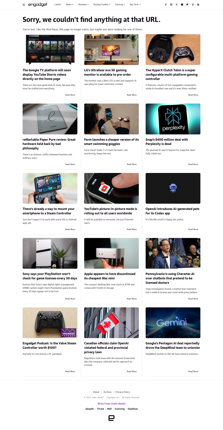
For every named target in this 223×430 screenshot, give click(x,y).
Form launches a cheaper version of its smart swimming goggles (111, 142)
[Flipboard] (187, 4)
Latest (57, 4)
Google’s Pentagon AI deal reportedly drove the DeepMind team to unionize (173, 345)
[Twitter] (177, 4)
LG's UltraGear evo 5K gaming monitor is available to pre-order (107, 72)
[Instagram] (171, 4)
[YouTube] (182, 4)
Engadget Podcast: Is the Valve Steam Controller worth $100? (49, 345)
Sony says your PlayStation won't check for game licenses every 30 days (50, 276)
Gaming (119, 4)
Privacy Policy (123, 392)
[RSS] (198, 4)
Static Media (97, 398)
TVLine (100, 409)
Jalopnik (89, 409)
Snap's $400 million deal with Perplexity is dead (167, 142)
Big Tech (134, 4)
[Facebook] (166, 4)
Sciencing (120, 409)
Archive (107, 392)
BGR (109, 409)
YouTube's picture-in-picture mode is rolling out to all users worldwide (110, 211)
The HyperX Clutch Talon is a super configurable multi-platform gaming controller (172, 75)
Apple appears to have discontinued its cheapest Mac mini (109, 276)
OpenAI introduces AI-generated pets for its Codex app (172, 211)
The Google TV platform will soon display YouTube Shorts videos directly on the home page (47, 75)
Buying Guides (100, 4)
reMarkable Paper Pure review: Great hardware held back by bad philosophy (49, 144)
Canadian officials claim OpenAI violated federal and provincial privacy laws (106, 348)
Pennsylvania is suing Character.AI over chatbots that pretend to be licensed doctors (170, 278)
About (96, 392)
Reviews (82, 4)
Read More (70, 95)
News (69, 4)
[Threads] (193, 4)
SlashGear (133, 409)
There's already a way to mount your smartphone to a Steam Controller (49, 211)
